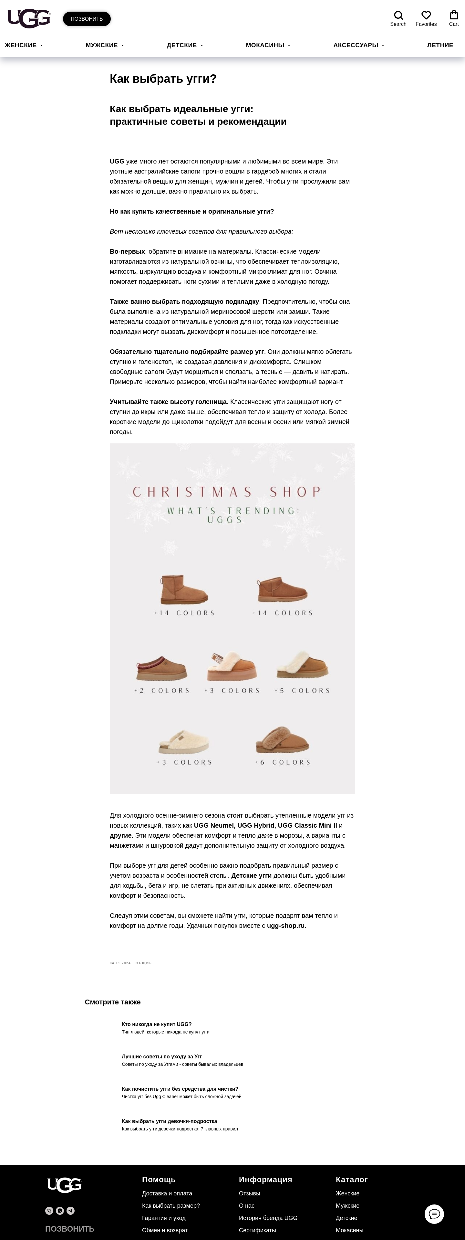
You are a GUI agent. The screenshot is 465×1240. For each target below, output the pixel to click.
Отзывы (249, 1164)
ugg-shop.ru (286, 910)
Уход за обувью (260, 1225)
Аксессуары (356, 45)
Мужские (103, 45)
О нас (246, 1176)
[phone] (49, 1182)
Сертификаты (257, 1201)
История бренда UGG (268, 1189)
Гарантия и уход (164, 1189)
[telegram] (71, 1182)
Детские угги (252, 860)
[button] (398, 18)
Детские (183, 45)
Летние (440, 45)
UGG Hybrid (255, 810)
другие (121, 820)
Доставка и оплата (167, 1164)
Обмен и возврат (165, 1201)
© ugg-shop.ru (57, 1215)
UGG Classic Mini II (307, 810)
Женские (22, 45)
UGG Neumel (214, 810)
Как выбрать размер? (171, 1176)
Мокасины (266, 45)
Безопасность (160, 1213)
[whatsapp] (60, 1182)
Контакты (251, 1213)
